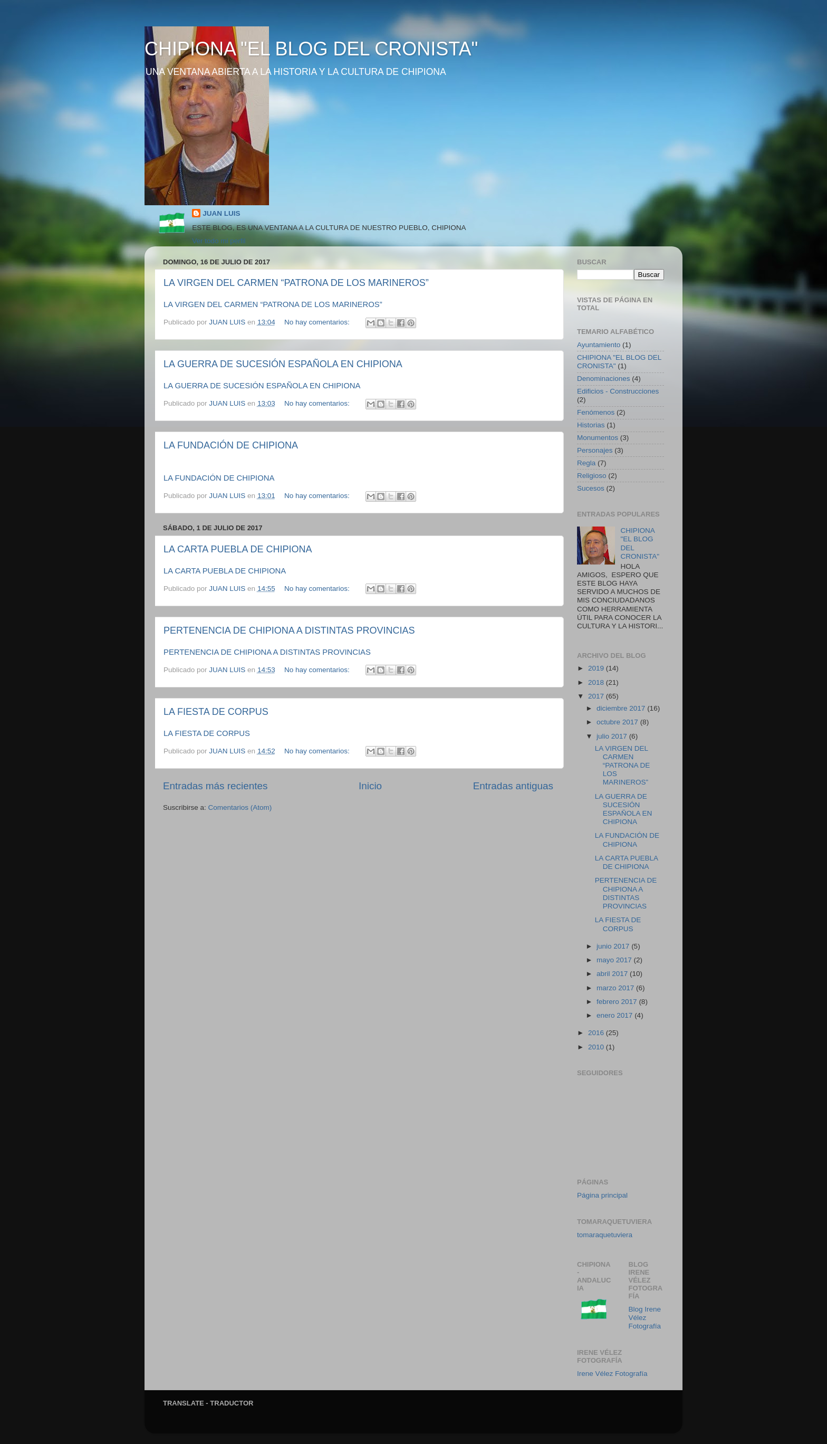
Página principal (602, 1195)
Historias (591, 425)
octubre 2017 (618, 722)
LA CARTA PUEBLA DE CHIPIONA (238, 549)
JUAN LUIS (221, 213)
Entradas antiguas (513, 785)
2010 (597, 1047)
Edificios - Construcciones (618, 391)
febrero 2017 (618, 1002)
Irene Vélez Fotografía (612, 1374)
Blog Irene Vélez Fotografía (645, 1317)
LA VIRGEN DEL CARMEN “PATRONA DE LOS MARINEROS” (296, 283)
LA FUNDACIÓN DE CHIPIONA (231, 445)
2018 (597, 682)
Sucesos (590, 488)
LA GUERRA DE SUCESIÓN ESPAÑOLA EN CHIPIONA (283, 364)
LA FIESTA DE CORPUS (216, 711)
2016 (597, 1033)
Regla (586, 463)
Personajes (595, 450)
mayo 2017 (615, 960)
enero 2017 (615, 1015)
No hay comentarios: (318, 322)
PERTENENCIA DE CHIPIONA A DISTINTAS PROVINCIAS (289, 630)
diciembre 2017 (622, 708)
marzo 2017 (616, 988)
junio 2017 (614, 946)
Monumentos (597, 438)
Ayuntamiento (598, 345)
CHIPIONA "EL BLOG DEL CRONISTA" (311, 49)
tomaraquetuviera (604, 1235)
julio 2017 (613, 736)
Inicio (370, 785)
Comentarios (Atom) (240, 807)
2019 (597, 668)
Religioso (592, 476)
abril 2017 (613, 974)
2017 (597, 696)
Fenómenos (595, 412)
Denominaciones (603, 378)
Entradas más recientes (215, 785)
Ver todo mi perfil (218, 241)
